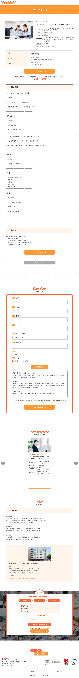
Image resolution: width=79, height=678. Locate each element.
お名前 (17, 298)
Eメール (18, 325)
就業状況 (18, 358)
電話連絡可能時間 (21, 333)
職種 (39, 600)
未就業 (25, 361)
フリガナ (18, 307)
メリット (53, 600)
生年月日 (18, 342)
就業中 (15, 361)
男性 (14, 354)
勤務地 (25, 600)
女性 (23, 354)
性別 (17, 351)
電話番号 (18, 316)
